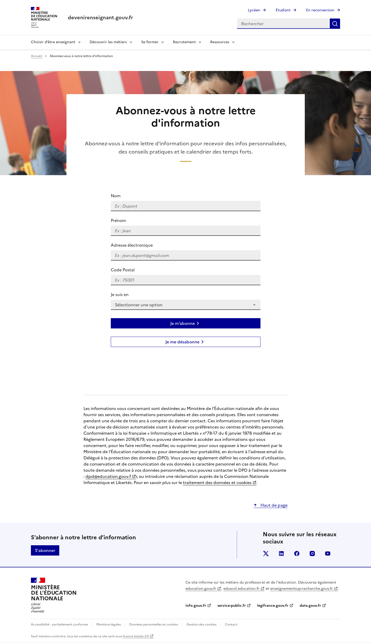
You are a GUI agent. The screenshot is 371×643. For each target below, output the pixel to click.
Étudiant (283, 10)
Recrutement (184, 42)
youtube (328, 553)
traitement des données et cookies (217, 482)
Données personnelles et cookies (153, 624)
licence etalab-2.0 (136, 636)
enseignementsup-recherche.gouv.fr (301, 588)
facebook (297, 553)
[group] (185, 286)
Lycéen (254, 10)
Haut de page (273, 505)
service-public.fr (231, 605)
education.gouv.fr (200, 588)
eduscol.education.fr (241, 588)
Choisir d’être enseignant (53, 42)
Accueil (37, 56)
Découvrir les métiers (108, 42)
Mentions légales (108, 624)
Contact (231, 624)
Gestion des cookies (201, 624)
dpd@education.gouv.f (108, 476)
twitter (266, 553)
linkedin (281, 553)
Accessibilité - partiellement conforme (59, 624)
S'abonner (45, 550)
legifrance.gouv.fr (272, 605)
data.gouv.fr (310, 605)
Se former (149, 42)
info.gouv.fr (195, 605)
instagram (312, 553)
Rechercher (335, 24)
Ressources (219, 42)
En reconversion (320, 10)
